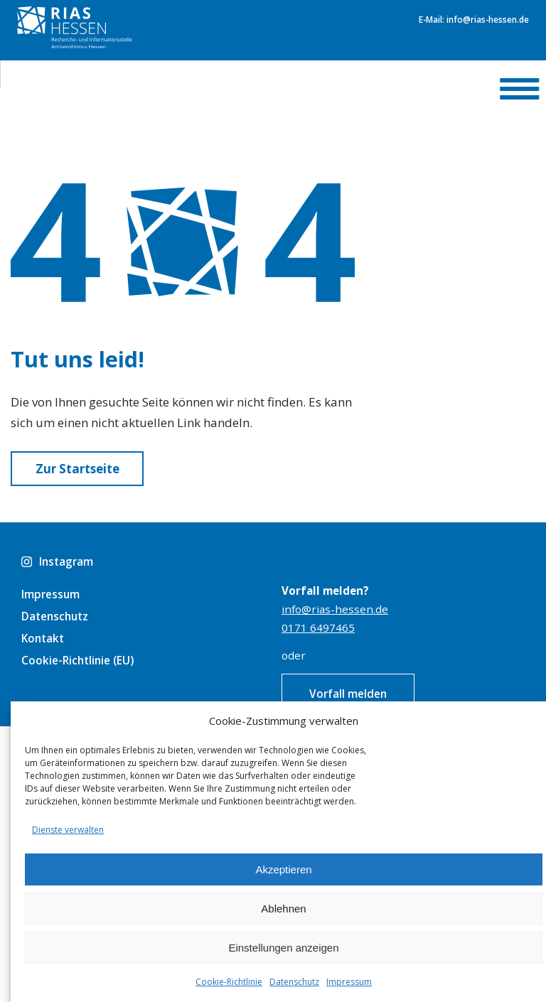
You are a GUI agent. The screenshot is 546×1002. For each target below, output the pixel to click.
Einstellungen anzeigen (283, 948)
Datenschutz (294, 982)
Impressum (349, 982)
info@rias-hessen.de (335, 609)
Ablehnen (283, 909)
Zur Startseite (77, 468)
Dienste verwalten (68, 830)
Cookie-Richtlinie (229, 982)
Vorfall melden (348, 693)
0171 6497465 (318, 627)
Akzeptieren (283, 869)
